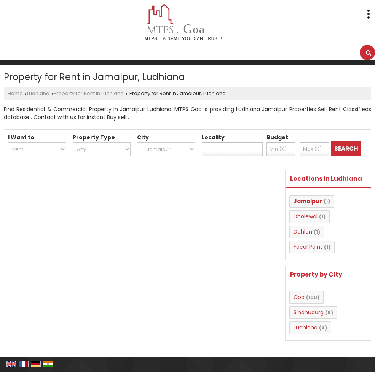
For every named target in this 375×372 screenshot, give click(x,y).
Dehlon (303, 231)
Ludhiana (38, 93)
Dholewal (306, 216)
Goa (299, 297)
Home (15, 93)
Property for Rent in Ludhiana (89, 93)
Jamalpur (308, 201)
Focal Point (308, 247)
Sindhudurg (309, 312)
